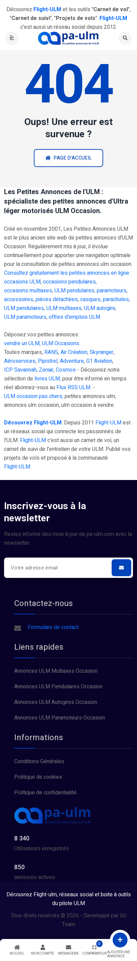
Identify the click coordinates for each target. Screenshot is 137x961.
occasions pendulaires (69, 282)
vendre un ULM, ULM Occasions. (42, 343)
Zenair (46, 370)
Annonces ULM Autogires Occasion (55, 702)
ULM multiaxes (64, 308)
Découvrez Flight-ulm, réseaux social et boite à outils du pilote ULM (68, 899)
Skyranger (101, 352)
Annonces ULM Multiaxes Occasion (55, 671)
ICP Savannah (20, 370)
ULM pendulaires (74, 291)
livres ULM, (48, 379)
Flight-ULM (108, 423)
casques (90, 299)
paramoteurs (112, 291)
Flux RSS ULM (73, 387)
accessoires (18, 299)
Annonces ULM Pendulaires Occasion (58, 687)
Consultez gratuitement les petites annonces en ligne (66, 273)
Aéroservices (20, 361)
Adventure (72, 361)
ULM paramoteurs (25, 317)
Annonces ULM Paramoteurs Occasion (59, 718)
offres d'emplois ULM (74, 317)
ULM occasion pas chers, (33, 396)
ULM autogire (99, 308)
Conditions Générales (39, 761)
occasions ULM (22, 282)
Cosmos (66, 370)
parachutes (116, 299)
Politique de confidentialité (45, 793)
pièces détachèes (57, 299)
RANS (51, 352)
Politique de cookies (38, 777)
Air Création (74, 352)
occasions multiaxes (28, 291)
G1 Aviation (99, 361)
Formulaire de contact (53, 627)
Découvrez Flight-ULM (33, 423)
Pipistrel (48, 361)
